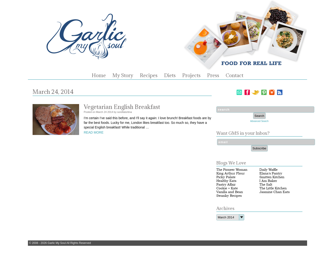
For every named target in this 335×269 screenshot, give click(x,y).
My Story (122, 75)
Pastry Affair (226, 185)
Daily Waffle (268, 170)
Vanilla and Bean (229, 192)
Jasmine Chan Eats (274, 192)
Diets (170, 75)
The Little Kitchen (273, 188)
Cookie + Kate (227, 188)
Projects (191, 75)
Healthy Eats (226, 181)
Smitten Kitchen (271, 177)
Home (99, 75)
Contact (234, 75)
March (99, 112)
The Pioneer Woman (231, 170)
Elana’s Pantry (270, 173)
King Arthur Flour (230, 173)
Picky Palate (225, 177)
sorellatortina (124, 112)
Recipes (148, 75)
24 (105, 112)
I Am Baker (268, 181)
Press (213, 75)
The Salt (265, 185)
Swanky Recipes (229, 196)
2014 (110, 112)
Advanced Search (259, 121)
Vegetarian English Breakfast (122, 107)
